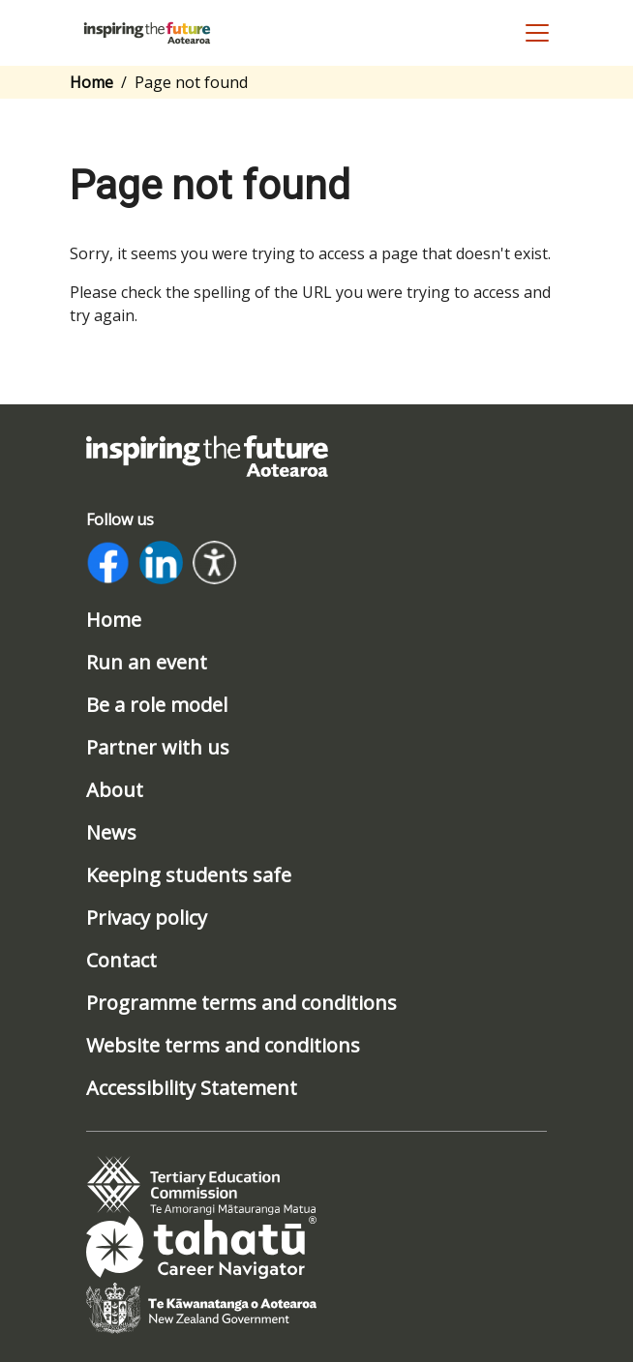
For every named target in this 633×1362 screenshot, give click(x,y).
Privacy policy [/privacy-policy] (146, 918)
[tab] (201, 1186)
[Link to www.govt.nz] (201, 1307)
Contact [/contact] (121, 960)
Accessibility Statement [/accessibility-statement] (191, 1088)
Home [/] (113, 620)
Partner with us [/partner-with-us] (157, 747)
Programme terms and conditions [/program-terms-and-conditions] (241, 1003)
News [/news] (111, 832)
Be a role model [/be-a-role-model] (156, 705)
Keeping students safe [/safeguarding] (188, 875)
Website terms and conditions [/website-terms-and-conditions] (223, 1045)
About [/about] (114, 790)
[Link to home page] (207, 454)
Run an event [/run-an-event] (146, 662)
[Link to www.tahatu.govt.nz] (201, 1246)
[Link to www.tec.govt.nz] (201, 1185)
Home (91, 82)
